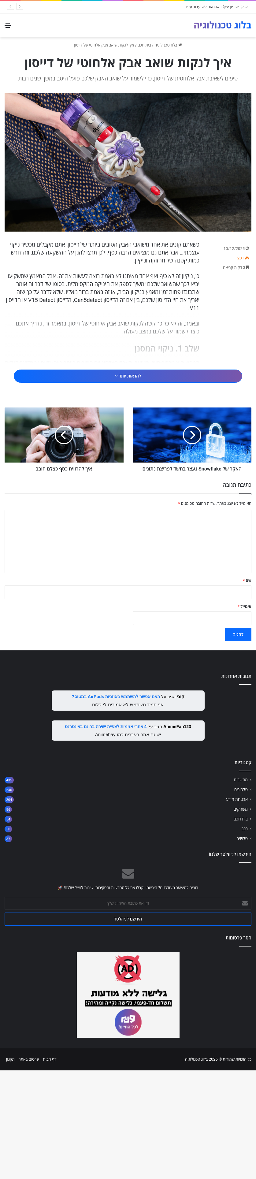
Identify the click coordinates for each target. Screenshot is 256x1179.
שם (247, 689)
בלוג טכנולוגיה (168, 45)
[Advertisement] (128, 377)
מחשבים (241, 888)
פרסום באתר (29, 1168)
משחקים (240, 917)
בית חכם (144, 45)
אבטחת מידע (237, 908)
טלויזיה (242, 947)
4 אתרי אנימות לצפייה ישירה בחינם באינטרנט (106, 835)
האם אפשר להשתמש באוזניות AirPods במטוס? (116, 805)
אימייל (244, 715)
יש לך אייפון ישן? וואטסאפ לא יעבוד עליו (217, 7)
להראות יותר (128, 398)
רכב (244, 937)
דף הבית (49, 1168)
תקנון (10, 1168)
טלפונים (241, 898)
